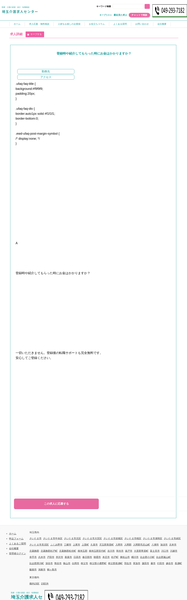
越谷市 (169, 563)
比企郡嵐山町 (163, 557)
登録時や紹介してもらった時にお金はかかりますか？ (94, 53)
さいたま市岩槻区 (113, 538)
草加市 (136, 563)
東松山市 (125, 557)
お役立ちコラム (97, 24)
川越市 (173, 550)
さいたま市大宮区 (92, 538)
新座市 (68, 557)
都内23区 (34, 583)
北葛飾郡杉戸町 (49, 550)
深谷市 (49, 563)
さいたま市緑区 (172, 538)
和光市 (120, 550)
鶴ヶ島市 (52, 569)
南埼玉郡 (82, 550)
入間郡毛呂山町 (141, 544)
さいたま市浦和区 (152, 538)
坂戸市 (128, 550)
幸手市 (33, 557)
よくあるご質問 (17, 543)
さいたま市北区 (72, 538)
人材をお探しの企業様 (69, 24)
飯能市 (33, 569)
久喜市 (94, 544)
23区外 (45, 583)
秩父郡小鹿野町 (98, 563)
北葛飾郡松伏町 (67, 550)
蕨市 (153, 563)
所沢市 (59, 557)
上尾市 (76, 544)
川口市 (164, 550)
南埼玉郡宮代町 (97, 550)
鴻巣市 (41, 569)
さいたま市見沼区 (39, 544)
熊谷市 (58, 563)
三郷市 (67, 544)
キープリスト (105, 15)
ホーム (17, 24)
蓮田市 (145, 563)
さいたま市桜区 (132, 538)
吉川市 (111, 550)
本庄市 (106, 557)
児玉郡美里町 (106, 544)
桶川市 (135, 557)
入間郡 (127, 544)
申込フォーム (16, 538)
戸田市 (50, 557)
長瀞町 (178, 563)
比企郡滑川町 (36, 563)
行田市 (160, 563)
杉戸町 (114, 557)
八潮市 (155, 544)
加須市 (164, 544)
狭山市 (66, 563)
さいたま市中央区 (52, 538)
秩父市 (84, 563)
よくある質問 (120, 24)
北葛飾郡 (34, 550)
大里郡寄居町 (141, 550)
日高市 (77, 557)
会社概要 (161, 24)
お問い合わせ (142, 24)
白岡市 (75, 563)
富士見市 (155, 550)
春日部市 (87, 557)
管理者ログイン (17, 553)
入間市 (119, 544)
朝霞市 (97, 557)
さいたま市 (35, 538)
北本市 (172, 544)
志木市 (41, 557)
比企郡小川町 (147, 557)
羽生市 (127, 563)
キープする (34, 34)
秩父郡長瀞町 (115, 563)
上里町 (85, 544)
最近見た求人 (120, 15)
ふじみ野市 (56, 544)
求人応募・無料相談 (39, 24)
